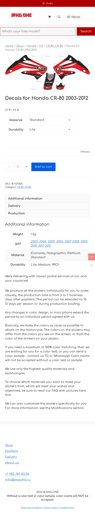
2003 (34, 241)
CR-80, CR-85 (54, 46)
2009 (83, 241)
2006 (59, 241)
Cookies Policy (67, 508)
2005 (51, 241)
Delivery (11, 457)
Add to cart (43, 166)
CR (41, 46)
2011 (40, 245)
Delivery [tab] (14, 206)
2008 (75, 241)
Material (16, 120)
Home (9, 46)
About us (12, 462)
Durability (16, 129)
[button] (59, 17)
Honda (31, 46)
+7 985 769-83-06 (17, 474)
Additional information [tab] (25, 198)
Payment (11, 451)
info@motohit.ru (17, 479)
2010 (33, 245)
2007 (67, 241)
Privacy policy (51, 508)
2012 (48, 245)
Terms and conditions (32, 508)
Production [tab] (16, 213)
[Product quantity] (18, 167)
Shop (20, 46)
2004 (42, 241)
